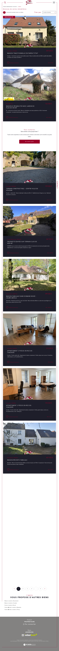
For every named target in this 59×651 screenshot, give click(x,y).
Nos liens (36, 641)
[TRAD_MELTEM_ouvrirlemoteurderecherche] (5, 2)
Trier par (37, 12)
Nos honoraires (13, 641)
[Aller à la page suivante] (45, 589)
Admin (32, 641)
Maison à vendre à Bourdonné (11, 600)
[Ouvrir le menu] (54, 2)
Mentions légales (26, 641)
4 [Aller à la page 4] (31, 588)
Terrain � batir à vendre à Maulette (13, 607)
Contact (57, 185)
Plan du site (20, 641)
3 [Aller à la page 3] (27, 588)
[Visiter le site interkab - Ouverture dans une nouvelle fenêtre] (31, 635)
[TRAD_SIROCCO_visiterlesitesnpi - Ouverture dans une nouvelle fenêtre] (23, 635)
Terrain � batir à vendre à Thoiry (12, 609)
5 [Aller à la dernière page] (40, 588)
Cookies (47, 641)
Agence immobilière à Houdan (10, 6)
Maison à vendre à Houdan (11, 603)
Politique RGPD (42, 641)
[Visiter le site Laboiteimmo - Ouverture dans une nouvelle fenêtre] (29, 646)
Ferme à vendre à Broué (10, 605)
